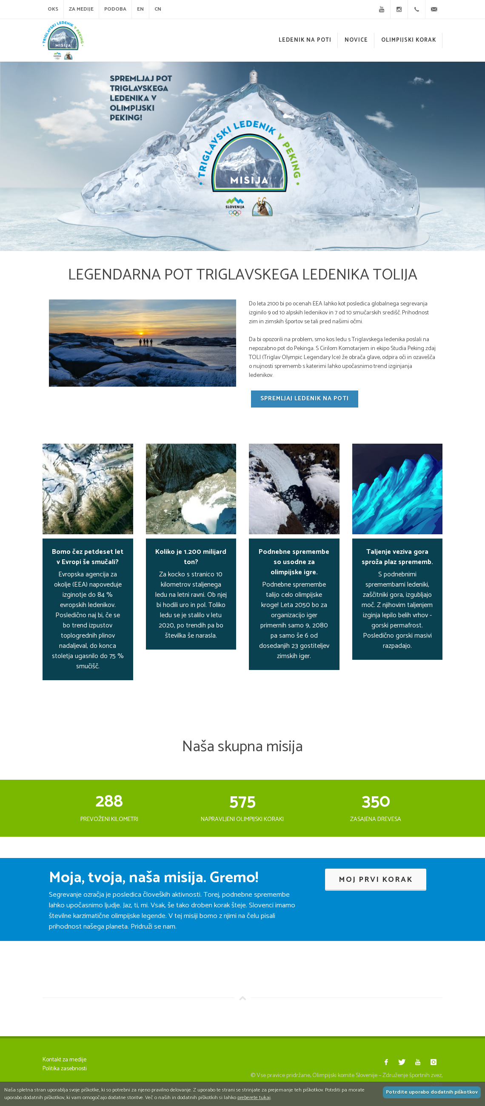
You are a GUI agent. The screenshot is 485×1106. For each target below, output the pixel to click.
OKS (53, 9)
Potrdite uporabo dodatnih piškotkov (432, 1092)
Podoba (115, 9)
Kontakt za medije (64, 1060)
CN (157, 9)
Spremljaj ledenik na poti (304, 399)
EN (140, 9)
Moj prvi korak (376, 879)
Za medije (81, 9)
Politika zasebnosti (65, 1069)
